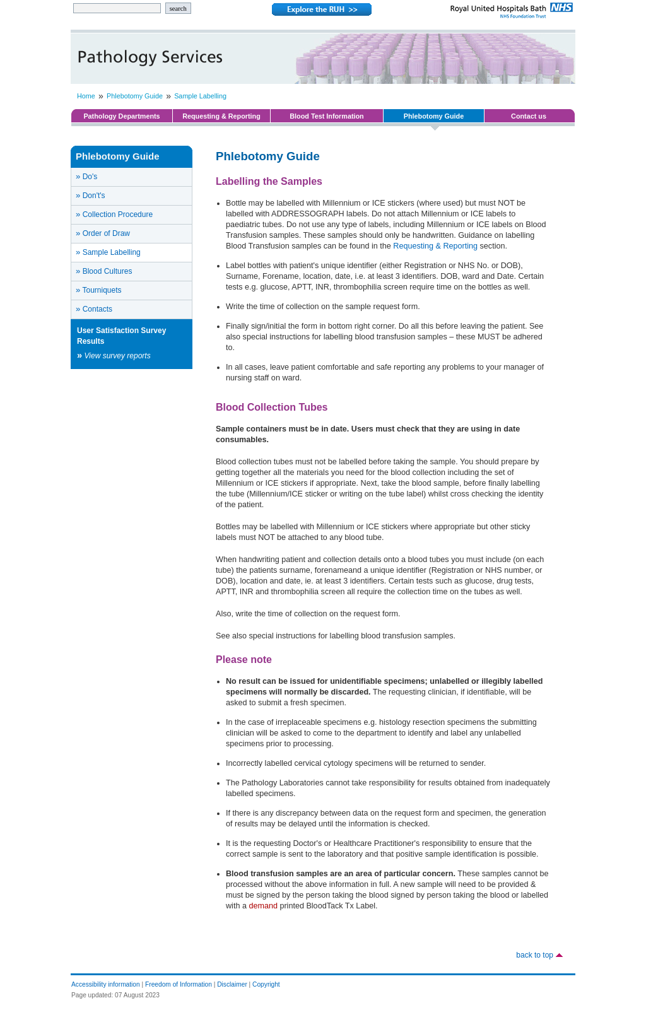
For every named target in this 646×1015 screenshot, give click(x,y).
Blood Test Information (326, 116)
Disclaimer (232, 984)
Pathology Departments (121, 116)
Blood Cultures (104, 271)
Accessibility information (105, 984)
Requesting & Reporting (221, 116)
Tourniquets (99, 290)
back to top (534, 955)
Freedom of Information (178, 984)
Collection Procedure (114, 214)
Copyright (266, 984)
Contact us (528, 116)
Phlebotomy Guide (135, 96)
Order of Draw (103, 233)
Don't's (90, 195)
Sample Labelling (200, 96)
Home (86, 96)
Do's (86, 176)
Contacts (94, 309)
